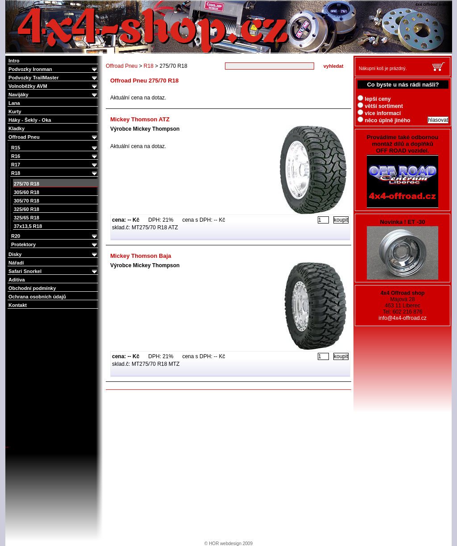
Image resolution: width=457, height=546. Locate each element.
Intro (13, 60)
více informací (379, 113)
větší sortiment (380, 106)
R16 (54, 156)
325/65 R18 (26, 217)
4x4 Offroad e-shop (11, 1)
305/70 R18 (26, 200)
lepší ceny (374, 99)
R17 (54, 165)
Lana (14, 103)
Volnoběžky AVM (53, 86)
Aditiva (16, 279)
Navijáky (53, 95)
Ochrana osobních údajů (37, 296)
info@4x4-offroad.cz (402, 318)
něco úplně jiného (383, 120)
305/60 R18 (26, 192)
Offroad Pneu (53, 137)
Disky (53, 254)
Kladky (16, 128)
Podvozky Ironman (53, 69)
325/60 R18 (26, 209)
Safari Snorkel (53, 271)
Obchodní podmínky (32, 288)
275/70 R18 (26, 183)
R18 (54, 173)
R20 (54, 236)
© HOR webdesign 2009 (228, 543)
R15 (54, 148)
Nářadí (16, 262)
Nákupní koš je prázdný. (383, 68)
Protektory (54, 245)
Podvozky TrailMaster (53, 78)
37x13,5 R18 (28, 226)
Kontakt (17, 305)
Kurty (14, 111)
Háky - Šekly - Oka (29, 120)
